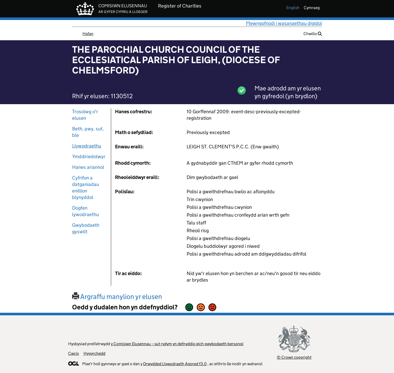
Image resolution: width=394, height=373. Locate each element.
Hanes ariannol (88, 167)
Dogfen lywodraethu (85, 211)
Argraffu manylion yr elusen (117, 296)
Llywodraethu (86, 146)
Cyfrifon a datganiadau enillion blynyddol (85, 187)
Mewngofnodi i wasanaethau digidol (284, 23)
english (293, 7)
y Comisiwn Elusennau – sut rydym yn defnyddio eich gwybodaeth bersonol (177, 343)
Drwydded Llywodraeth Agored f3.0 (175, 363)
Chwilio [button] (312, 33)
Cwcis (73, 353)
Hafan (87, 33)
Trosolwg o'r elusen (85, 115)
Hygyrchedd (94, 353)
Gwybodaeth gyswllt (85, 228)
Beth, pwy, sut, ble (88, 132)
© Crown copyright (294, 357)
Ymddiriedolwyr (88, 156)
